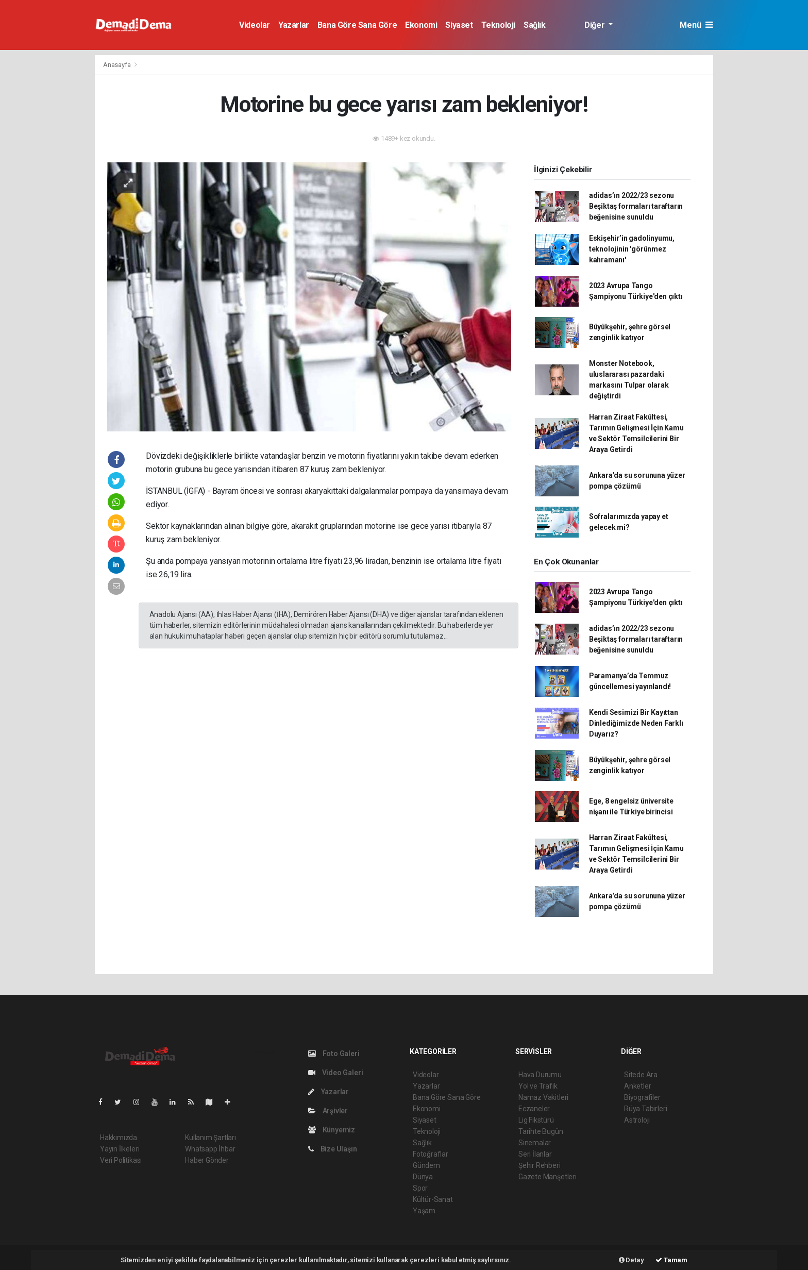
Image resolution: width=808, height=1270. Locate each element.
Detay (631, 1260)
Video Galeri (335, 1072)
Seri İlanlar (535, 1154)
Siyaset (459, 25)
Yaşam (424, 1211)
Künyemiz (331, 1130)
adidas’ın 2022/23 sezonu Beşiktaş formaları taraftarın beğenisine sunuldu (636, 206)
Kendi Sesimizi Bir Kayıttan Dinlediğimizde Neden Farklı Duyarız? (636, 723)
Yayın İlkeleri (119, 1149)
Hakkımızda (118, 1137)
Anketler (637, 1086)
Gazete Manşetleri (547, 1177)
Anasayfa (117, 65)
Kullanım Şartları (210, 1137)
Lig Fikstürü (536, 1120)
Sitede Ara (641, 1075)
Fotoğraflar (430, 1154)
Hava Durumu (540, 1075)
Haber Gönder (207, 1160)
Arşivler (328, 1111)
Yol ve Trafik (538, 1086)
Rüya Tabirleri (645, 1109)
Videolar (254, 25)
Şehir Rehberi (539, 1165)
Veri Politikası (121, 1160)
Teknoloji (498, 25)
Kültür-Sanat (433, 1199)
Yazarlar (293, 25)
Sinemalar (534, 1143)
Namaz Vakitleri (543, 1097)
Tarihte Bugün (540, 1131)
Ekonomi (421, 25)
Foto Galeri (334, 1053)
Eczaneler (534, 1109)
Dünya (423, 1177)
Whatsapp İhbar (210, 1149)
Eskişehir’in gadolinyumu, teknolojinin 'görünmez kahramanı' (632, 249)
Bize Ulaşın (332, 1149)
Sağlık (535, 25)
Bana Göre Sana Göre (357, 25)
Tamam (671, 1260)
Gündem (426, 1165)
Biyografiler (642, 1097)
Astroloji (637, 1120)
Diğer (595, 25)
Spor (420, 1188)
